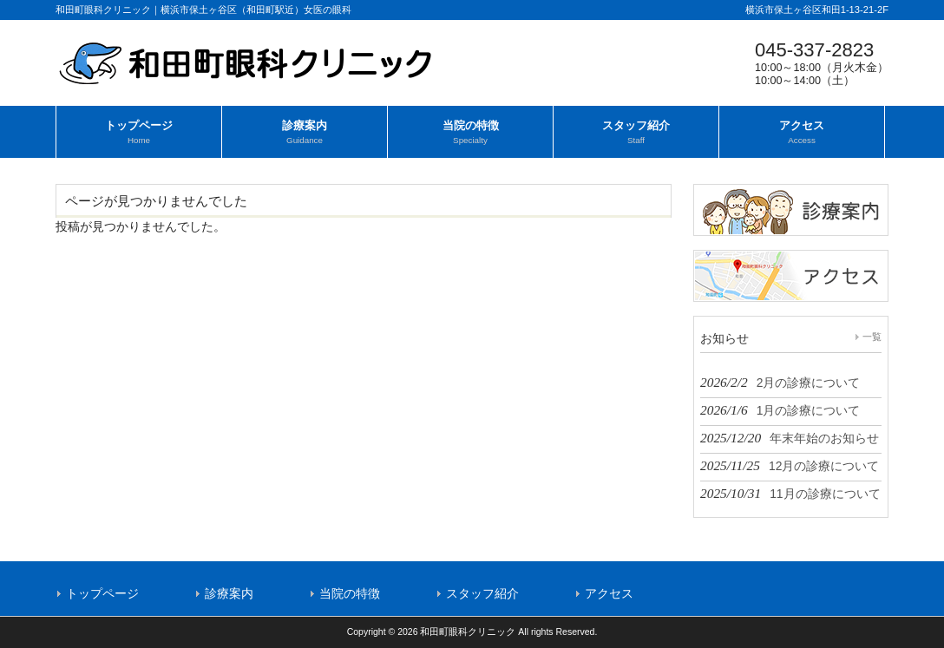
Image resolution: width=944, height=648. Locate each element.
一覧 (872, 336)
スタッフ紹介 (482, 593)
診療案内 (229, 593)
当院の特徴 (349, 593)
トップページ (102, 593)
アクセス (609, 593)
